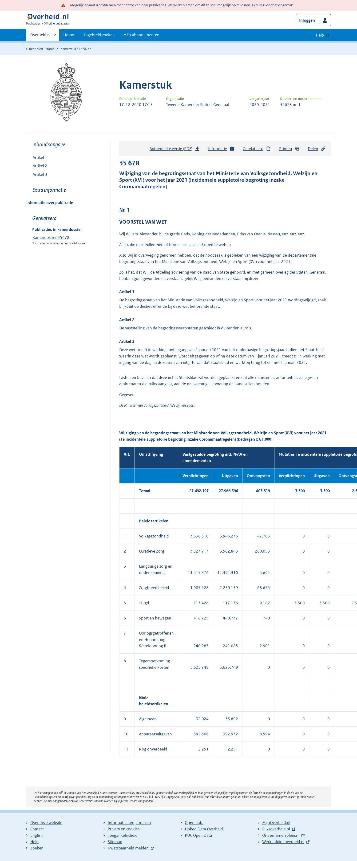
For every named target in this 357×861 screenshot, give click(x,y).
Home (68, 34)
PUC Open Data (198, 835)
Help (34, 841)
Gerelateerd (257, 149)
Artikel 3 (40, 174)
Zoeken (37, 848)
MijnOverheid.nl (276, 822)
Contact (37, 829)
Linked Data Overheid (204, 829)
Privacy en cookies (123, 829)
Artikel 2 (40, 165)
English (36, 835)
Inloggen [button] (307, 20)
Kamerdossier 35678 (50, 237)
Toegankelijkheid (123, 835)
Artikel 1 (40, 157)
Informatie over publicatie (49, 202)
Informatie (221, 149)
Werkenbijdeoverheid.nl (283, 841)
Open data (194, 822)
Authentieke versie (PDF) (175, 150)
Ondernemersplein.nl (280, 835)
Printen (289, 149)
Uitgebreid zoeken (99, 34)
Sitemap (115, 841)
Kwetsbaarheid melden (128, 848)
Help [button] (320, 35)
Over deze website (46, 822)
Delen (317, 149)
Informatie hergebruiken (129, 822)
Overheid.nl (40, 36)
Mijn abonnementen (141, 34)
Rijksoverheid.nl (276, 829)
